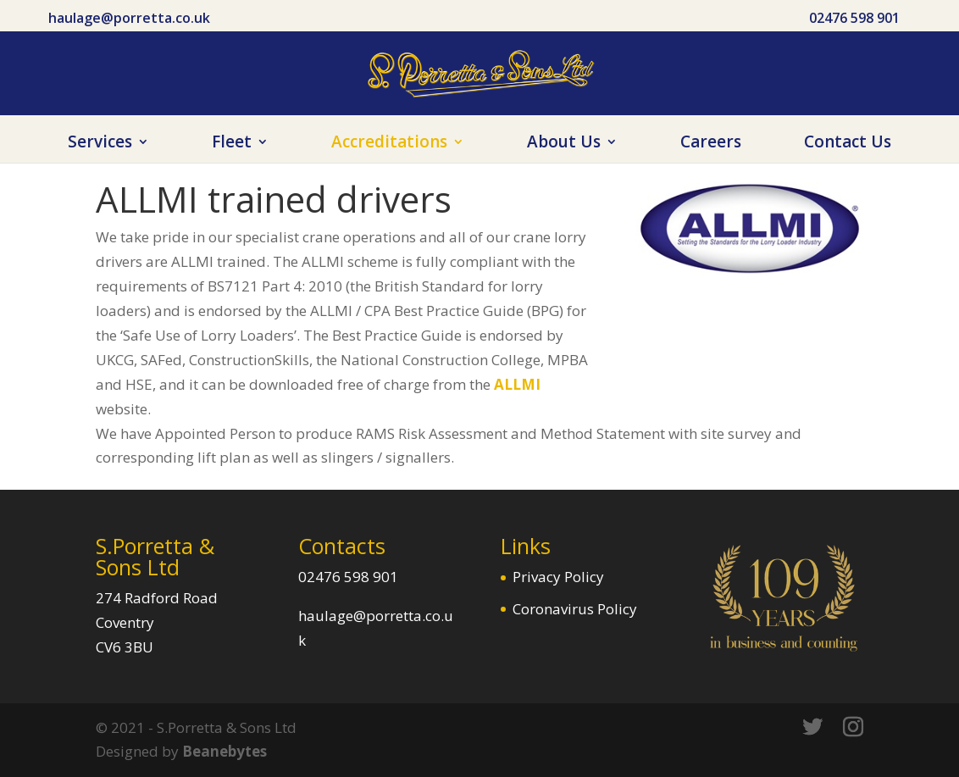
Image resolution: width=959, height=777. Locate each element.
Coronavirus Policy (575, 609)
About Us (564, 144)
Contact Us (847, 144)
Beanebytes (224, 751)
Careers (710, 144)
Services (100, 144)
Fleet (232, 144)
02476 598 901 (854, 17)
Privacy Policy (558, 576)
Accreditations (389, 144)
